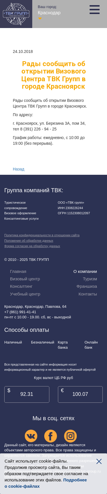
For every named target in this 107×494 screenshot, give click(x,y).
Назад (18, 169)
